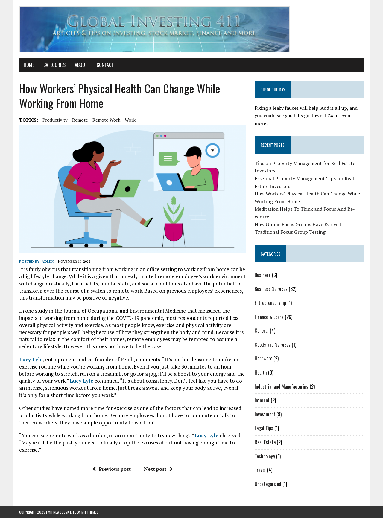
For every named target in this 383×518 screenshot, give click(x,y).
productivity (55, 120)
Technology (265, 456)
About (81, 64)
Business (263, 275)
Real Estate (265, 442)
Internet (262, 400)
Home (29, 64)
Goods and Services (273, 344)
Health (261, 372)
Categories (54, 64)
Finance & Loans (269, 316)
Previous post (111, 469)
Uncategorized (268, 484)
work (130, 120)
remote (80, 120)
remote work (106, 120)
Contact (105, 64)
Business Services (271, 288)
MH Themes (89, 511)
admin (48, 261)
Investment (265, 414)
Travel (260, 469)
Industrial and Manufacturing (281, 386)
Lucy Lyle (31, 359)
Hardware (263, 358)
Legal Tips (264, 428)
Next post (158, 469)
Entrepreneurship (270, 302)
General (262, 330)
